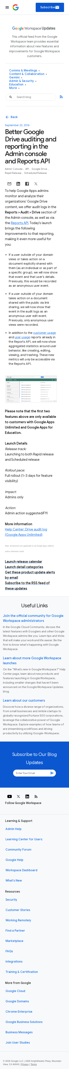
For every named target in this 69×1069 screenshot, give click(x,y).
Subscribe (50, 7)
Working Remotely (18, 920)
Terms (34, 1064)
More (14, 88)
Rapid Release (13, 173)
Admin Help (14, 829)
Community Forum (18, 850)
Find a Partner (15, 931)
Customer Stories (18, 910)
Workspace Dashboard (21, 870)
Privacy (25, 1064)
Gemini (15, 77)
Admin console (14, 169)
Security (11, 900)
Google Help (14, 860)
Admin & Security (23, 81)
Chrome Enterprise (19, 1012)
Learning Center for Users (24, 839)
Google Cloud (15, 991)
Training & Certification (22, 972)
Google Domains (17, 1001)
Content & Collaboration (28, 74)
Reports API (19, 223)
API (27, 169)
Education (17, 84)
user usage (22, 337)
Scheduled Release (35, 173)
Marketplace (14, 941)
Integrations (14, 961)
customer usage (44, 333)
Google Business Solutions (24, 1022)
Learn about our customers (24, 700)
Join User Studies (18, 1043)
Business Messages (19, 1032)
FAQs (9, 951)
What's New (14, 880)
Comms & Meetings (24, 70)
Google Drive (40, 169)
